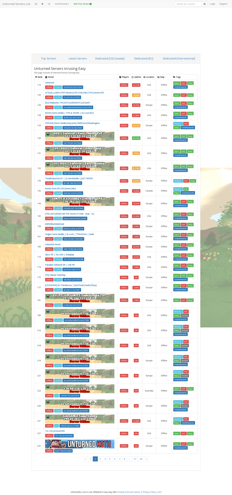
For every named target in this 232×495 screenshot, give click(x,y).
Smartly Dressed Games (128, 492)
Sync (176, 83)
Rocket (185, 315)
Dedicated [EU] (143, 58)
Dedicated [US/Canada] (109, 58)
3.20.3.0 (58, 320)
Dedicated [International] (179, 58)
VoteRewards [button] (62, 3)
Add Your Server (83, 3)
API (159, 492)
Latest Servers (78, 58)
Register (223, 3)
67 (135, 458)
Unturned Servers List (16, 4)
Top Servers (48, 58)
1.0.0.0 (58, 87)
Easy (190, 83)
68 (141, 458)
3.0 (56, 395)
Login (212, 3)
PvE (183, 136)
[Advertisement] (116, 31)
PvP (184, 83)
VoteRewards (180, 86)
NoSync (178, 123)
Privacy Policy (149, 492)
